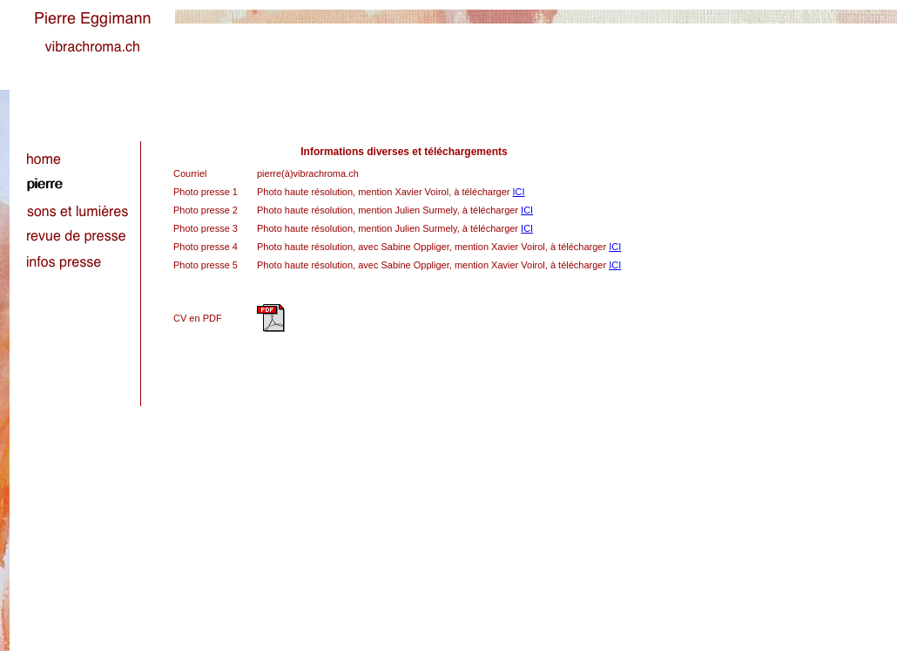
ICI (519, 191)
